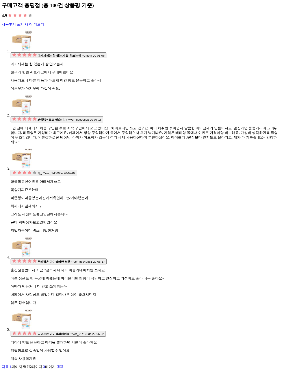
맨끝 (59, 367)
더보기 (38, 24)
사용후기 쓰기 (17, 24)
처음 (5, 367)
